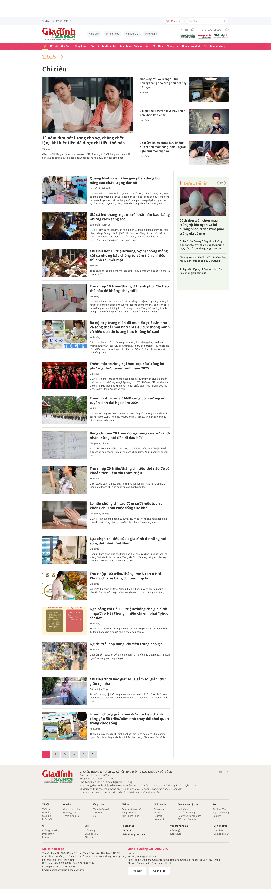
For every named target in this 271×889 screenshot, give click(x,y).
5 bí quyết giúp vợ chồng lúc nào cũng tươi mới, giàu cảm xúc (201, 271)
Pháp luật (47, 819)
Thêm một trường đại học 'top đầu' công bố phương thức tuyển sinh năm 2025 (127, 366)
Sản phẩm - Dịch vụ (131, 46)
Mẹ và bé (152, 33)
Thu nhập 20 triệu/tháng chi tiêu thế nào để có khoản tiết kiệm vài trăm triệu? (130, 470)
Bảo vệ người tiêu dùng (189, 816)
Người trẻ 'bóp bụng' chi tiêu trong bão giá (126, 644)
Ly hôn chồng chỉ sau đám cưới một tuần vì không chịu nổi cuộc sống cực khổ (127, 505)
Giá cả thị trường (99, 689)
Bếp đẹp (217, 816)
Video (157, 812)
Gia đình (66, 46)
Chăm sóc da (91, 834)
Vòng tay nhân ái (179, 825)
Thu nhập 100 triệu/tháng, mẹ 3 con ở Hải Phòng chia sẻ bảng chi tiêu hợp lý (125, 576)
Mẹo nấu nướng (221, 812)
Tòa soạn (137, 870)
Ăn (147, 46)
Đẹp (160, 46)
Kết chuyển (175, 834)
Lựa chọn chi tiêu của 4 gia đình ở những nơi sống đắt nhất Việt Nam (128, 540)
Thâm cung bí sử (71, 816)
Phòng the (172, 46)
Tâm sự (46, 149)
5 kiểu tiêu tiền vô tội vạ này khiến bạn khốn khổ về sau (162, 113)
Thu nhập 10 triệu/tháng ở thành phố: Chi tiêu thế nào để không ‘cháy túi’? (129, 288)
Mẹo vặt (46, 837)
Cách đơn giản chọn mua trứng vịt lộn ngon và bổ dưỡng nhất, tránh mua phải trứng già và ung (202, 227)
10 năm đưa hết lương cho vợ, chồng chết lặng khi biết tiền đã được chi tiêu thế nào (83, 140)
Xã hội (54, 46)
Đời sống (94, 296)
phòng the (133, 33)
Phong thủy (48, 834)
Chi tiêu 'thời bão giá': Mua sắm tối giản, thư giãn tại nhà (128, 681)
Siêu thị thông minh (187, 819)
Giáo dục (94, 374)
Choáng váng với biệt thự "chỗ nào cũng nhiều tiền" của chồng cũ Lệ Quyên (203, 259)
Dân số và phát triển (194, 46)
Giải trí (95, 46)
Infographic (159, 819)
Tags (52, 56)
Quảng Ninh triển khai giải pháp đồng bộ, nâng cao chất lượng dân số (125, 180)
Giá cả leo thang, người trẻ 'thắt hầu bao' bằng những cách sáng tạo (130, 216)
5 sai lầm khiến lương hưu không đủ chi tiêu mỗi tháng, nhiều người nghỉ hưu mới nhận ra (163, 147)
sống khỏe (113, 33)
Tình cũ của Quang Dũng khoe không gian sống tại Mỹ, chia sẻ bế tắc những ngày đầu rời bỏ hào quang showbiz (202, 245)
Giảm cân (89, 837)
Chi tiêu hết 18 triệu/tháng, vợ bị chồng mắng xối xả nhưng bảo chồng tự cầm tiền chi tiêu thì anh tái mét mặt (129, 255)
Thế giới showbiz (130, 812)
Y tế (94, 816)
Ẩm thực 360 (219, 809)
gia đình (95, 33)
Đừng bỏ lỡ (194, 183)
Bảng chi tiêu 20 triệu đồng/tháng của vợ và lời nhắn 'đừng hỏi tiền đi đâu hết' (130, 435)
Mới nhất (173, 21)
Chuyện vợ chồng (99, 443)
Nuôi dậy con (69, 812)
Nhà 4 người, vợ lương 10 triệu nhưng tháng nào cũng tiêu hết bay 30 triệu (163, 83)
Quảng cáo (159, 870)
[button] (218, 183)
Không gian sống (50, 830)
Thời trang (90, 830)
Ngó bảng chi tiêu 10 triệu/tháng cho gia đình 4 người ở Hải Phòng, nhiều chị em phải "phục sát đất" (129, 613)
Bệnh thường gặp (101, 809)
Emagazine (159, 809)
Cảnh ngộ (175, 830)
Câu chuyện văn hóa (132, 809)
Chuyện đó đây (221, 834)
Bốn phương (217, 46)
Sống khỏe (81, 46)
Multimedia (109, 46)
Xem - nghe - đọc (130, 816)
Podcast (158, 816)
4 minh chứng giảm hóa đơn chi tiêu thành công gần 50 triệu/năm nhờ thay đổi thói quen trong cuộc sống (129, 718)
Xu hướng (95, 337)
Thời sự (46, 809)
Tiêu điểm (218, 830)
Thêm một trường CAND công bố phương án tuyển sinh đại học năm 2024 (127, 400)
